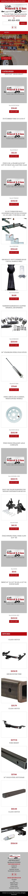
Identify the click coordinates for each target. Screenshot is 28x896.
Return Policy (14, 884)
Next (26, 50)
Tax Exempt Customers (14, 871)
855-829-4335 (14, 20)
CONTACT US (6, 58)
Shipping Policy (14, 883)
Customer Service (14, 869)
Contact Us (14, 866)
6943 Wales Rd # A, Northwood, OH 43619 (13, 1)
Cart (14, 881)
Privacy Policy (14, 886)
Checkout (14, 879)
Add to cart (14, 111)
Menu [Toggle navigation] (5, 32)
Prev (2, 50)
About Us (14, 867)
